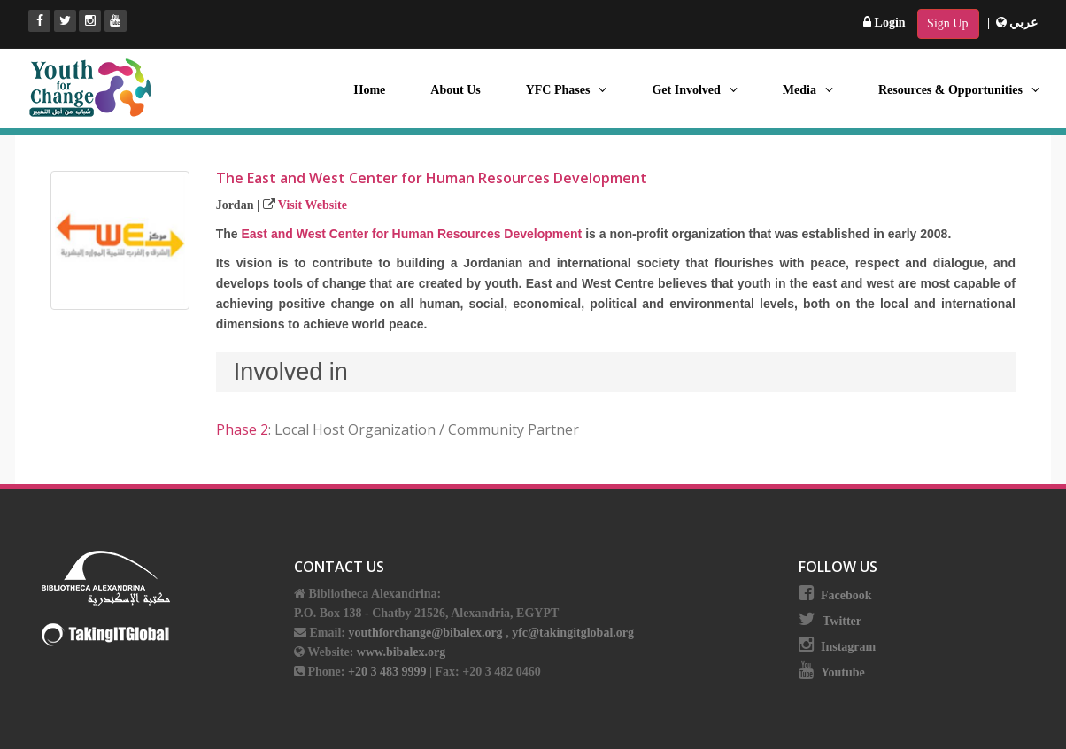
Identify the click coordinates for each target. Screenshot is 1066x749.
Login (884, 22)
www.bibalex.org (401, 652)
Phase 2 (242, 429)
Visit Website (312, 205)
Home (370, 90)
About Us (455, 90)
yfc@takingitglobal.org (573, 632)
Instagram (848, 646)
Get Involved (694, 90)
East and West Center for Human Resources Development (411, 234)
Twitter (842, 621)
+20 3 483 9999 (388, 671)
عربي (1017, 22)
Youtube (843, 672)
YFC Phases (566, 90)
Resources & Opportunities (958, 90)
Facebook (846, 595)
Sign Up (947, 23)
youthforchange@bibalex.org (425, 632)
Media (808, 90)
